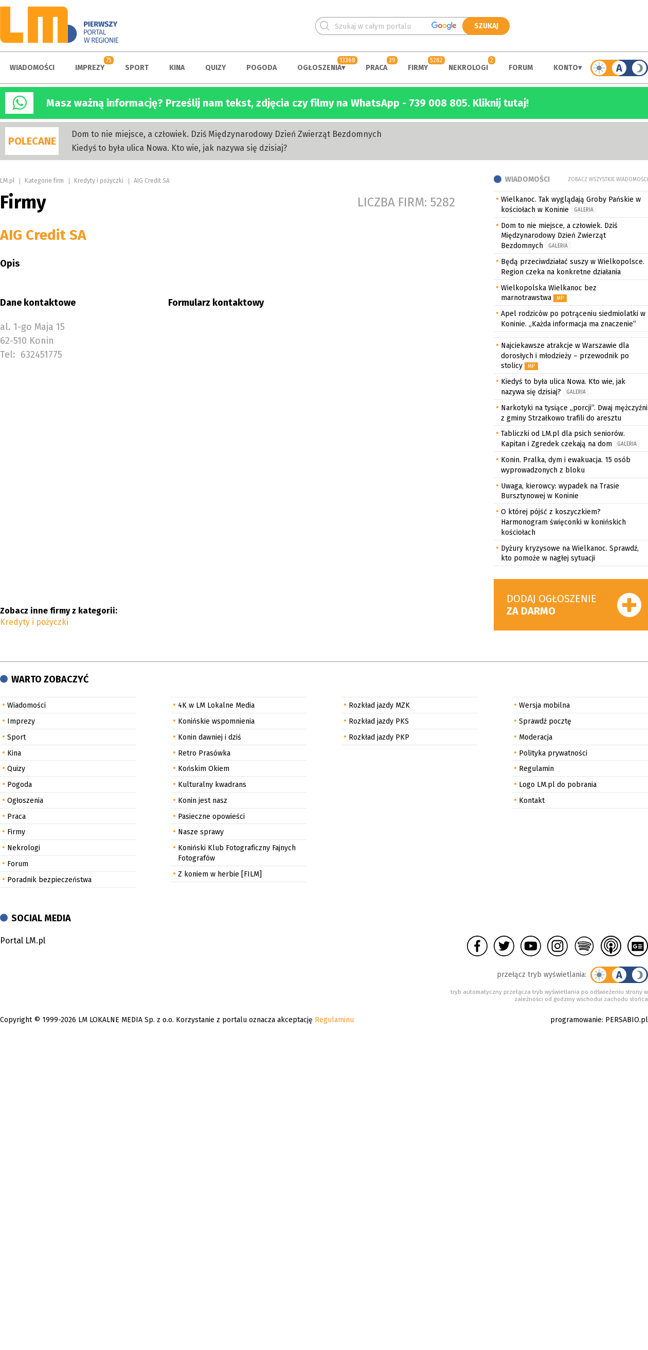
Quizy (215, 67)
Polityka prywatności (553, 753)
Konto (565, 67)
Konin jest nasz (202, 800)
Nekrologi (468, 67)
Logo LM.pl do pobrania (558, 784)
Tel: (7, 354)
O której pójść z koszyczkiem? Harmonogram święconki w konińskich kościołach (563, 522)
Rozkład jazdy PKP (379, 737)
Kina (177, 67)
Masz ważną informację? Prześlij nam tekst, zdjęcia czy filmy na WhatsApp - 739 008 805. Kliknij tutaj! (287, 103)
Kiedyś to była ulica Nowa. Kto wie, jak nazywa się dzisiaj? (179, 148)
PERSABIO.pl (626, 1019)
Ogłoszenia (319, 67)
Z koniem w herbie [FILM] (220, 874)
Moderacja (535, 737)
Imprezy (89, 67)
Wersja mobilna (544, 705)
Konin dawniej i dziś (209, 737)
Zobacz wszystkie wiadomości (608, 180)
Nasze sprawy (201, 832)
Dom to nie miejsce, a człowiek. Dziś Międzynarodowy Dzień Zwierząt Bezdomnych (226, 134)
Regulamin (536, 768)
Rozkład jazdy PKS (379, 721)
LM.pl (7, 180)
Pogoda (261, 67)
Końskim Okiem (203, 768)
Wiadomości (32, 67)
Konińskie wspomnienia (216, 721)
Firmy (418, 67)
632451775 (41, 354)
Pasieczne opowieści (211, 816)
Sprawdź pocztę (545, 721)
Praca (376, 67)
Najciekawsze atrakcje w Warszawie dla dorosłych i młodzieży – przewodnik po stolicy (565, 356)
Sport (137, 67)
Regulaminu (334, 1019)
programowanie (576, 1019)
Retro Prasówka (204, 753)
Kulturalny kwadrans (212, 784)
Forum (521, 67)
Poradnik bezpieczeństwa (49, 879)
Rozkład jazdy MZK (379, 705)
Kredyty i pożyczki (98, 180)
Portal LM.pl (22, 940)
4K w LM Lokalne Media (216, 705)
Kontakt (532, 800)
